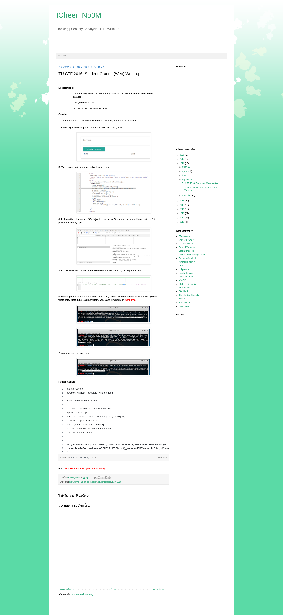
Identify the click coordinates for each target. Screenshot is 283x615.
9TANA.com (184, 236)
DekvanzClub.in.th (187, 258)
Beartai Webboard (187, 247)
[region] (113, 420)
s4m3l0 (182, 280)
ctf (85, 482)
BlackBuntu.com (187, 251)
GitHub (93, 457)
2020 (182, 155)
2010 (182, 222)
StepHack (183, 291)
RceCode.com (186, 273)
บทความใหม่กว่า (67, 589)
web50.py (65, 457)
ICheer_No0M (78, 15)
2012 (182, 213)
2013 (182, 209)
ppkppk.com (185, 269)
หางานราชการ (186, 243)
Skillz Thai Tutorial (187, 284)
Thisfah (182, 298)
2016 (182, 163)
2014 (182, 205)
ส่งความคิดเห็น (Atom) (82, 594)
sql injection (92, 482)
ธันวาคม (186, 167)
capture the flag (76, 482)
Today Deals (185, 302)
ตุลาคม (186, 171)
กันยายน (186, 175)
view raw (162, 457)
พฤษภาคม (187, 179)
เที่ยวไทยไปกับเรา (187, 240)
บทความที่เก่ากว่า (159, 589)
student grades (104, 482)
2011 (182, 217)
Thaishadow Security (189, 295)
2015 (182, 200)
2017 (182, 159)
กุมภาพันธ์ (187, 195)
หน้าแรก (62, 56)
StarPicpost (184, 287)
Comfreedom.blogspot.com (192, 254)
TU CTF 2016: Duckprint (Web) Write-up (201, 183)
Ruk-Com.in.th (186, 276)
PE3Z (181, 265)
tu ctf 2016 (116, 482)
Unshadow (184, 306)
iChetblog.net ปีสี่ (187, 262)
